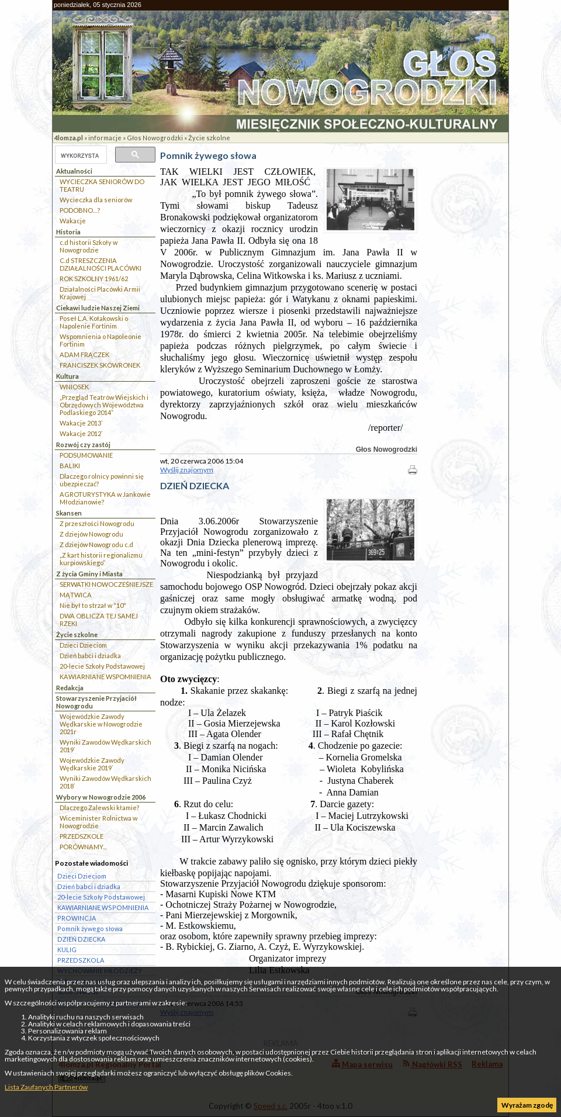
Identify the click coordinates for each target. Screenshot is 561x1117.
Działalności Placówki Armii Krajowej (100, 292)
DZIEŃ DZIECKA (81, 939)
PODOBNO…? (80, 210)
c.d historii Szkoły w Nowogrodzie (88, 246)
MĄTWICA (76, 595)
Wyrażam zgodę (527, 1105)
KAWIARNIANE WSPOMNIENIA (105, 676)
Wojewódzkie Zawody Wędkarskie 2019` (92, 764)
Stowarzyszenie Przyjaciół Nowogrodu (96, 702)
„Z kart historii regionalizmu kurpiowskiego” (101, 558)
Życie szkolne (209, 137)
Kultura (67, 376)
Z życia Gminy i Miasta (89, 573)
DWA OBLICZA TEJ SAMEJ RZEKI (99, 619)
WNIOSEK (74, 386)
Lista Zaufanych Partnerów (46, 1087)
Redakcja (70, 687)
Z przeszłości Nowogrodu (97, 523)
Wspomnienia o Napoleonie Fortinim (100, 340)
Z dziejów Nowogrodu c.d (96, 544)
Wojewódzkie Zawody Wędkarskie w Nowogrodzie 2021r (101, 724)
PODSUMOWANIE (86, 455)
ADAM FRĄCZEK (84, 354)
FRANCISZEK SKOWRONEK (100, 365)
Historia (68, 232)
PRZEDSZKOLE (81, 836)
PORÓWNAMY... (83, 846)
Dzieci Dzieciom (83, 645)
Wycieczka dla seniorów (96, 199)
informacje (105, 137)
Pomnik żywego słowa (90, 928)
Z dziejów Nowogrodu (91, 534)
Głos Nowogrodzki (155, 137)
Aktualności (74, 171)
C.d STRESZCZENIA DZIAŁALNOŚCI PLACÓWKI (100, 264)
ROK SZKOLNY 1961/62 (94, 278)
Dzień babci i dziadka (90, 655)
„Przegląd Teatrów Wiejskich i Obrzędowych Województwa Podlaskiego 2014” (104, 404)
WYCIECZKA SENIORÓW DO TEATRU (102, 185)
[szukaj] (80, 155)
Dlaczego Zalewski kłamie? (99, 807)
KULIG (67, 949)
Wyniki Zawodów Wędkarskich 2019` (105, 745)
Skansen (69, 513)
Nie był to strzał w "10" (93, 605)
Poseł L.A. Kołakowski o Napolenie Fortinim (94, 322)
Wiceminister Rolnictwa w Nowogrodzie (98, 821)
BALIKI (70, 465)
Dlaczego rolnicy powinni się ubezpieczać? (102, 479)
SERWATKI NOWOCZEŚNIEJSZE (106, 584)
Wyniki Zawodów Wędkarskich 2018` (105, 782)
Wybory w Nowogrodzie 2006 (101, 797)
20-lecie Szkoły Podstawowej (102, 666)
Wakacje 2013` (81, 423)
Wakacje (73, 220)
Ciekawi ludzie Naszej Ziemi (98, 308)
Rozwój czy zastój (83, 444)
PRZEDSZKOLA (80, 960)
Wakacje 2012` (81, 433)
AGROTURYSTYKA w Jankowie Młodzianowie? (105, 498)
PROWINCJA (76, 918)
